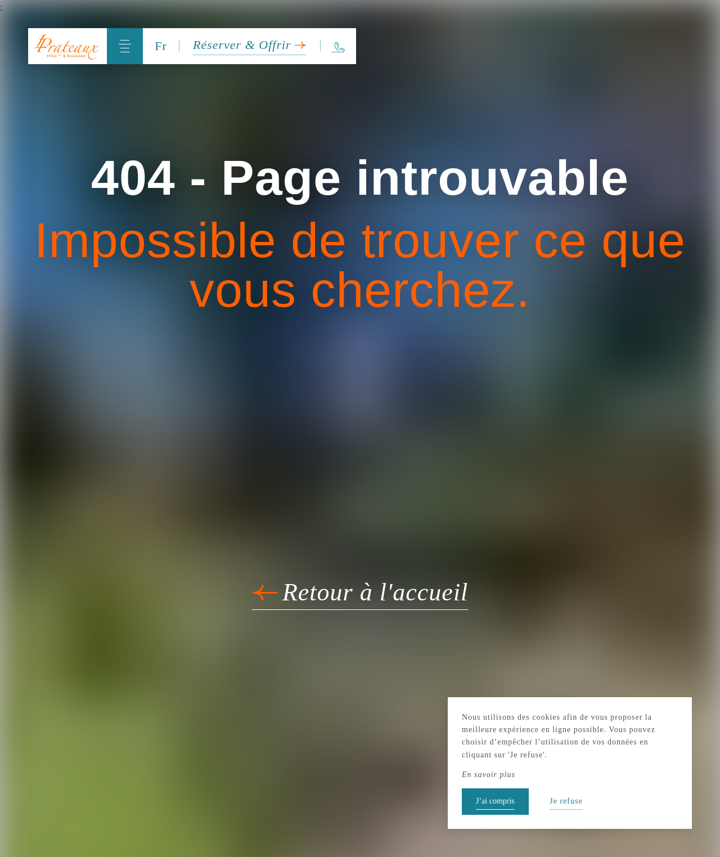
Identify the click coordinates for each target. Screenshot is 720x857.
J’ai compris (495, 801)
